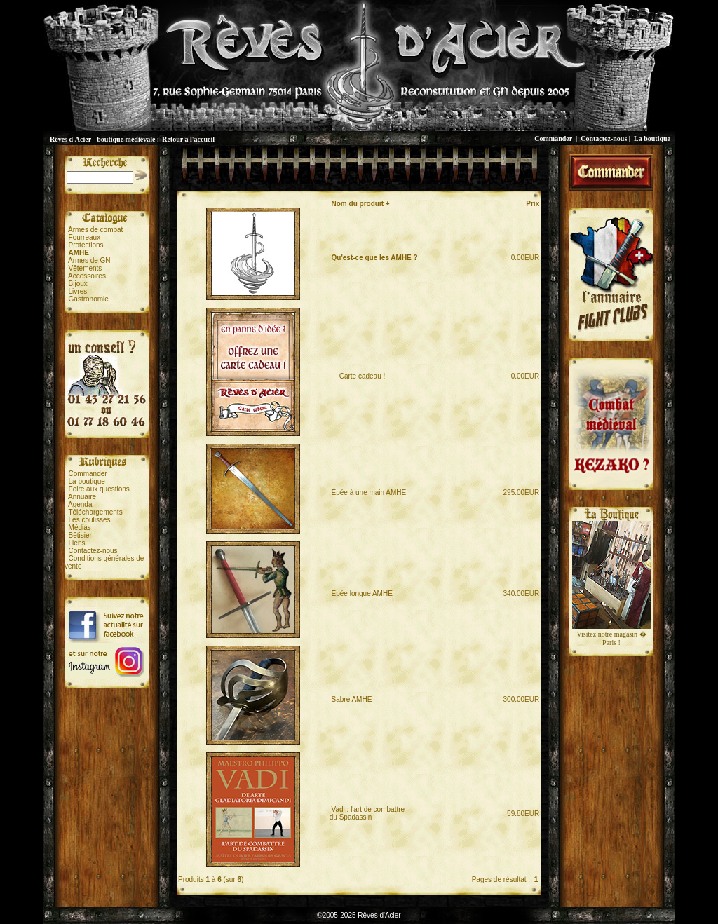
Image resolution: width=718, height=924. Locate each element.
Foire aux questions (99, 489)
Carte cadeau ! (359, 376)
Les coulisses (90, 520)
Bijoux (78, 283)
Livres (78, 291)
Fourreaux (85, 237)
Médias (80, 527)
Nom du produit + (361, 204)
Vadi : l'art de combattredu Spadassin (367, 813)
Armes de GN (89, 260)
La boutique (652, 138)
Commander (553, 138)
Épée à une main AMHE (369, 492)
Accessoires (87, 276)
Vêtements (85, 268)
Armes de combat (95, 229)
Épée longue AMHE (362, 593)
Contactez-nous (604, 138)
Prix (532, 204)
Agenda (80, 504)
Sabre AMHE (352, 699)
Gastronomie (89, 299)
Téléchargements (95, 512)
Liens (77, 543)
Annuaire (82, 497)
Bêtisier (80, 535)
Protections (86, 245)
